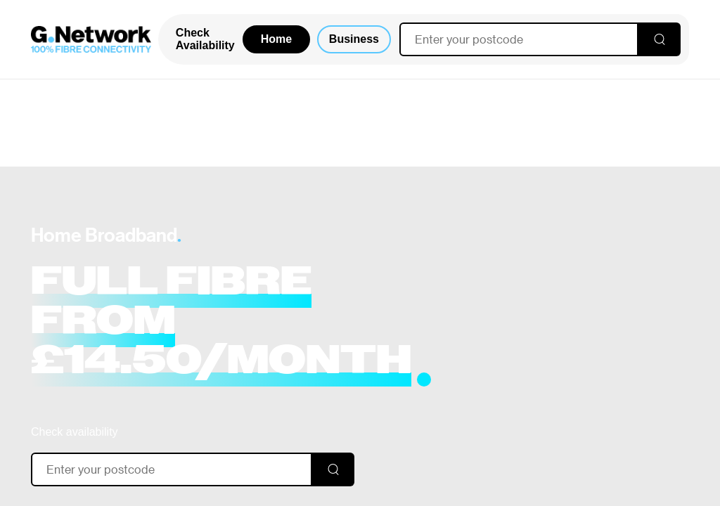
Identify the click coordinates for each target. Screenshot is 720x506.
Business (354, 39)
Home (276, 39)
